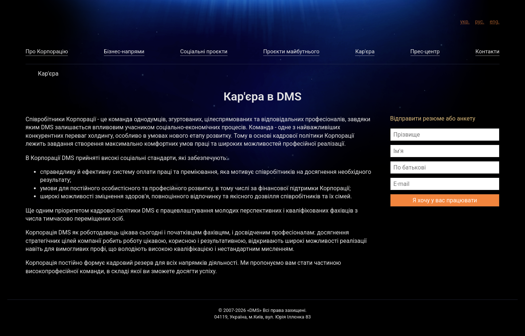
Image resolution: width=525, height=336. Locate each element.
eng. (494, 20)
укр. (465, 20)
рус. (479, 20)
